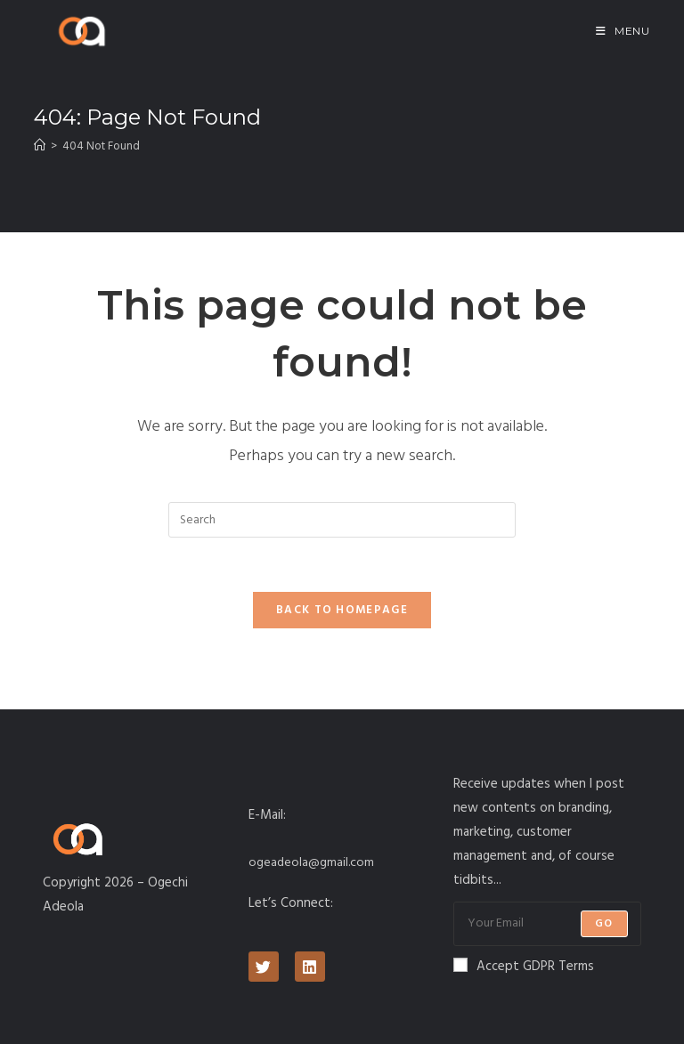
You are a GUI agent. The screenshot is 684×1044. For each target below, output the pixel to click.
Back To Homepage (342, 610)
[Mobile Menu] (623, 30)
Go (604, 924)
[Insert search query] (342, 520)
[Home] (39, 146)
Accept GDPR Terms (523, 966)
